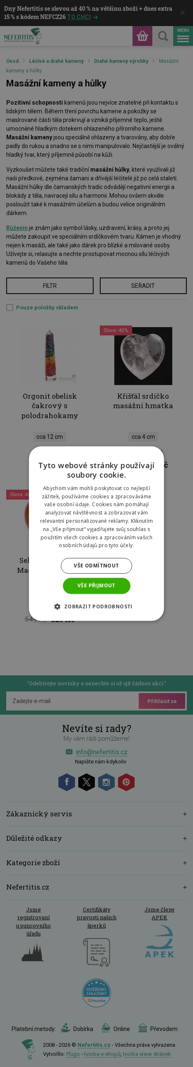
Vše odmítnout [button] (96, 565)
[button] (96, 606)
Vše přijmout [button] (96, 585)
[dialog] (96, 533)
